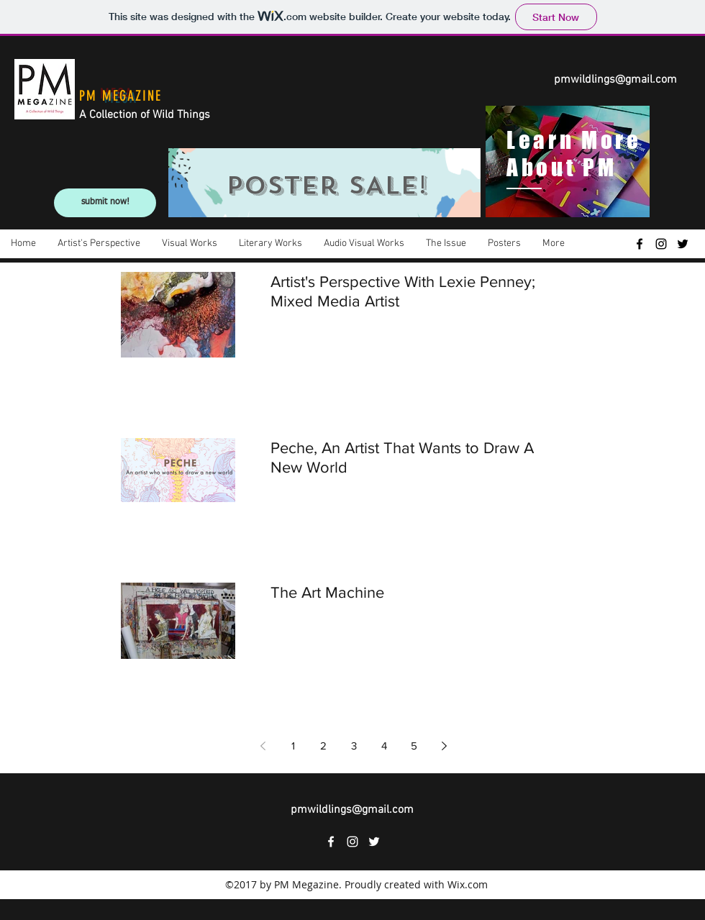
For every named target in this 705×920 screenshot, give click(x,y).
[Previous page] (263, 746)
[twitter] (683, 244)
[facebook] (639, 244)
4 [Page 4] (384, 745)
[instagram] (661, 244)
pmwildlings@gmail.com (615, 80)
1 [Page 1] (293, 745)
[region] (324, 182)
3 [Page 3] (354, 745)
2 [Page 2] (323, 745)
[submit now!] (105, 202)
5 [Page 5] (414, 745)
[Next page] (445, 746)
